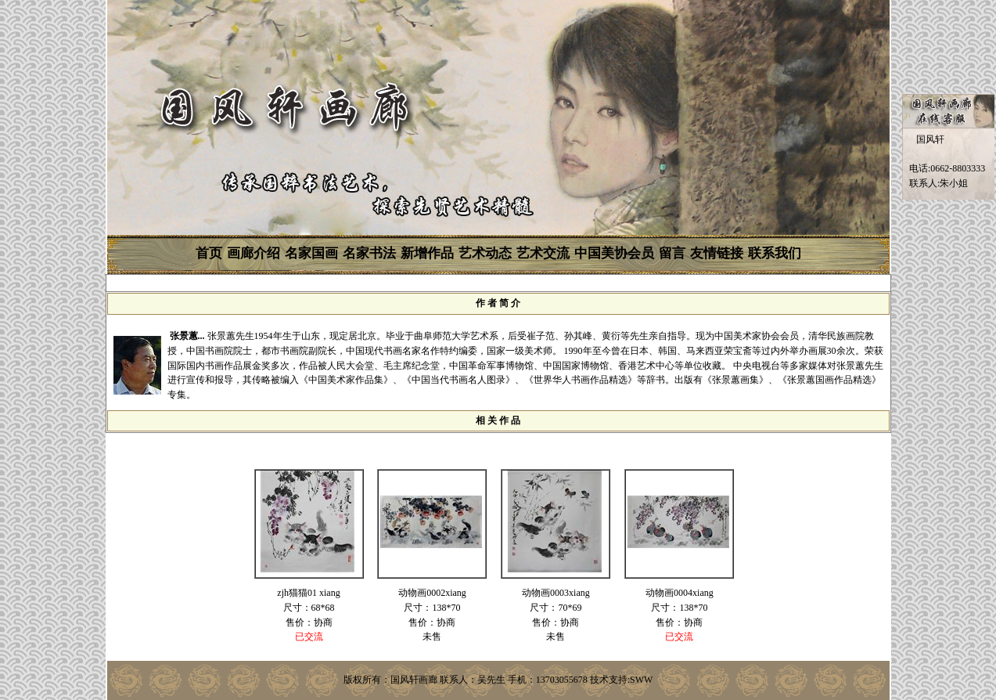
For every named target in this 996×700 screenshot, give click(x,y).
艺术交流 (543, 253)
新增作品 (427, 253)
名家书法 (369, 253)
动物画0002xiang (432, 592)
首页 (209, 253)
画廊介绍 (253, 253)
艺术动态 (485, 253)
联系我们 (774, 253)
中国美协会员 (614, 253)
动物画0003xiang (556, 592)
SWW (641, 679)
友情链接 (716, 253)
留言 (672, 253)
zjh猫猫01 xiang (308, 592)
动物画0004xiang (679, 592)
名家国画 (311, 253)
